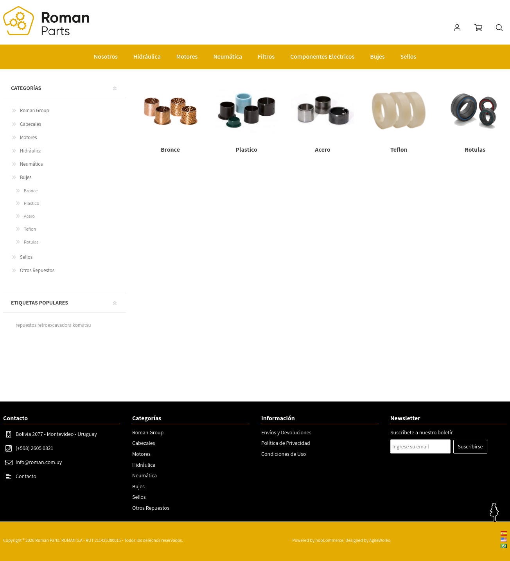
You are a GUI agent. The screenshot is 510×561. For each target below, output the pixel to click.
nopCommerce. (329, 540)
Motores (28, 137)
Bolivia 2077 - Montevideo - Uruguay (56, 433)
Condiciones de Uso (283, 453)
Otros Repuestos (37, 270)
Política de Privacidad (285, 442)
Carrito (478, 27)
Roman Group (34, 110)
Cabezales (30, 124)
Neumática (31, 164)
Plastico (31, 203)
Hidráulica (30, 150)
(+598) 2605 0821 (34, 448)
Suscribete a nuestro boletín (422, 432)
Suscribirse (470, 446)
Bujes (26, 177)
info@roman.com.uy (39, 462)
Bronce (31, 191)
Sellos (26, 257)
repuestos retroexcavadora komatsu (53, 325)
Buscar (499, 27)
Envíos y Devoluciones (286, 432)
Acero (29, 216)
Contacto (26, 476)
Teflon (30, 229)
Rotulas (31, 242)
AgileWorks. (380, 540)
